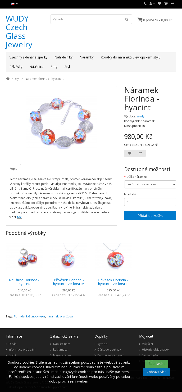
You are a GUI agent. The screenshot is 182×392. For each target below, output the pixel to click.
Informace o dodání (22, 349)
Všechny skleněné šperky (28, 57)
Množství (130, 194)
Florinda (19, 316)
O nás (12, 344)
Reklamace (60, 349)
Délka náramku (137, 177)
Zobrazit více (156, 372)
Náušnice (36, 66)
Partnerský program (110, 355)
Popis (13, 169)
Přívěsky (15, 66)
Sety (54, 66)
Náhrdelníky (64, 57)
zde (19, 217)
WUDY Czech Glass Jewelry (19, 31)
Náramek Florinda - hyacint (43, 79)
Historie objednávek (155, 349)
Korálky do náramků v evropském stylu (130, 57)
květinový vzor (35, 316)
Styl (67, 66)
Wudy (140, 116)
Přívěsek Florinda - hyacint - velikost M (68, 281)
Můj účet (147, 344)
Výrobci (102, 344)
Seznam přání (151, 355)
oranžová (66, 316)
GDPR (12, 355)
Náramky (87, 57)
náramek (53, 316)
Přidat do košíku (150, 215)
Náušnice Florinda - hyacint (24, 281)
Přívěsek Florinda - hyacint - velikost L (113, 281)
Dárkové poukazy (109, 349)
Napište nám (61, 344)
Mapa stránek (62, 355)
